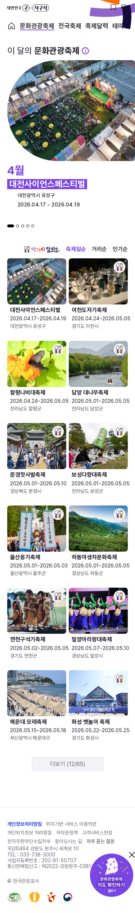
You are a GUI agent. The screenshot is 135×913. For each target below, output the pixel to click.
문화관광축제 (37, 26)
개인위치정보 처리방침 (29, 833)
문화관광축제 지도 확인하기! (111, 875)
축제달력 (96, 26)
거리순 (99, 249)
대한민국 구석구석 (28, 8)
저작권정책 (67, 833)
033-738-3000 (37, 855)
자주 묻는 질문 (100, 841)
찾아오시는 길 (68, 841)
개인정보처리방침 (24, 824)
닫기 (132, 854)
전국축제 (69, 26)
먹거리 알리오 (41, 249)
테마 (118, 26)
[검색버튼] (124, 7)
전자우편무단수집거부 (28, 841)
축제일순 (76, 249)
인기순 (120, 249)
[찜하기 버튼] (113, 7)
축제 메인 (11, 26)
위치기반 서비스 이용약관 (71, 824)
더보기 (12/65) (67, 764)
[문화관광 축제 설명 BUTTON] (85, 51)
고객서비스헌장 (97, 833)
